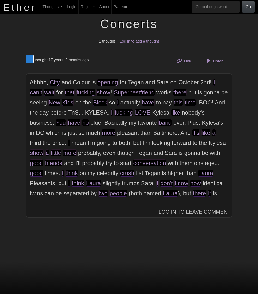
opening (107, 82)
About (104, 7)
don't (166, 183)
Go (248, 7)
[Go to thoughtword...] (216, 7)
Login (71, 7)
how (195, 183)
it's (195, 132)
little (56, 153)
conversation (149, 163)
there (179, 92)
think (72, 173)
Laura (205, 173)
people (118, 193)
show (103, 92)
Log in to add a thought (139, 41)
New (54, 102)
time (190, 102)
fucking (86, 92)
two (103, 193)
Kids (67, 102)
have (148, 102)
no (85, 122)
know (181, 183)
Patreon (120, 7)
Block (100, 102)
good (36, 163)
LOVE (142, 112)
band (165, 122)
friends (53, 163)
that (69, 92)
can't (36, 92)
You (61, 122)
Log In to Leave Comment (195, 212)
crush (127, 173)
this (178, 102)
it (209, 193)
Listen (214, 60)
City (55, 82)
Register (88, 7)
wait (49, 92)
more (108, 132)
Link (185, 60)
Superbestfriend (134, 92)
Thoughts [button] (51, 7)
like (175, 112)
